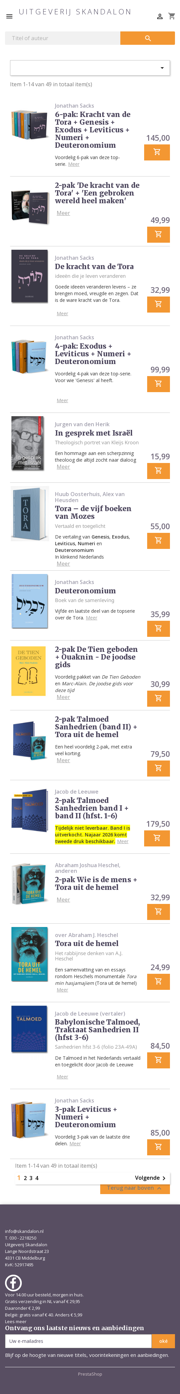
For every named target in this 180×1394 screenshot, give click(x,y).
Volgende (151, 1178)
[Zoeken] (62, 38)
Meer (73, 164)
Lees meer (15, 1321)
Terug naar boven (135, 1188)
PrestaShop (90, 1374)
